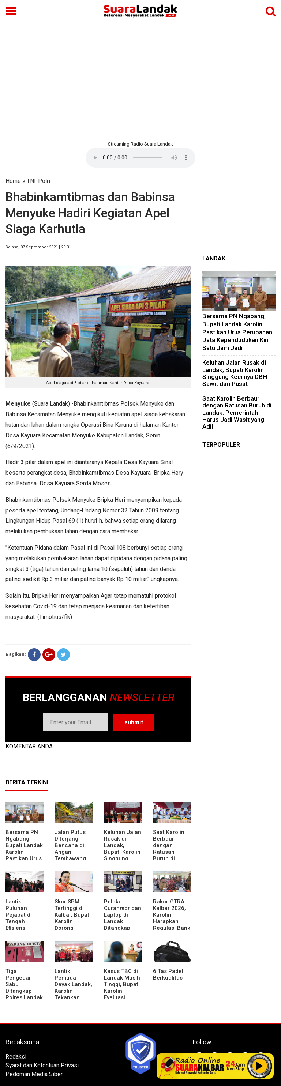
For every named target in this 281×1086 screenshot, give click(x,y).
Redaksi (15, 1056)
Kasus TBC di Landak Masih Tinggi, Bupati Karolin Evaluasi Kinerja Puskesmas (122, 991)
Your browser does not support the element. (140, 158)
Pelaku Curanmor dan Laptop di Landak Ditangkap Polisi (122, 918)
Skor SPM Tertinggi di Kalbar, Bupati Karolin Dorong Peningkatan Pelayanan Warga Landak (73, 924)
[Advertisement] (140, 80)
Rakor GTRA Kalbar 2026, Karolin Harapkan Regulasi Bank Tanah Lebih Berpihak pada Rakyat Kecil (172, 924)
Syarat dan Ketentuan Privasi (42, 1065)
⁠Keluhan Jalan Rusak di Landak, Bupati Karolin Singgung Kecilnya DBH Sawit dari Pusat (122, 855)
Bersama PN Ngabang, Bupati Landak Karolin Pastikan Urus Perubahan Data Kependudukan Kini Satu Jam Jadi (237, 331)
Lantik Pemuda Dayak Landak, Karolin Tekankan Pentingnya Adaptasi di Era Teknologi (73, 994)
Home (13, 180)
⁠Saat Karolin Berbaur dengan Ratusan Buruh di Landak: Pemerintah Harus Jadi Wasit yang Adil (236, 412)
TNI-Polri (38, 180)
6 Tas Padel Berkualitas (168, 974)
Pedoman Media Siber (34, 1074)
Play (259, 1066)
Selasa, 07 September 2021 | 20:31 (38, 247)
